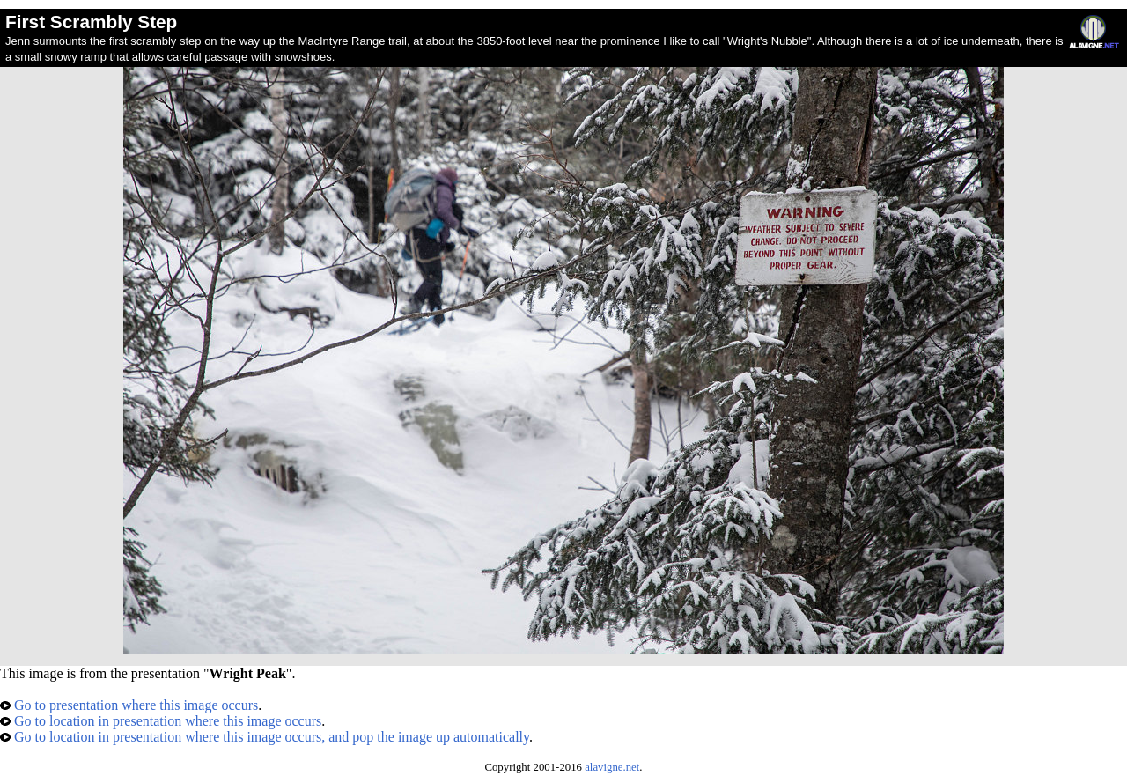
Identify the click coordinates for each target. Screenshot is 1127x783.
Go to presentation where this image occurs (129, 705)
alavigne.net (612, 767)
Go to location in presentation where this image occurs (160, 720)
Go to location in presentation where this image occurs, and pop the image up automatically (264, 736)
